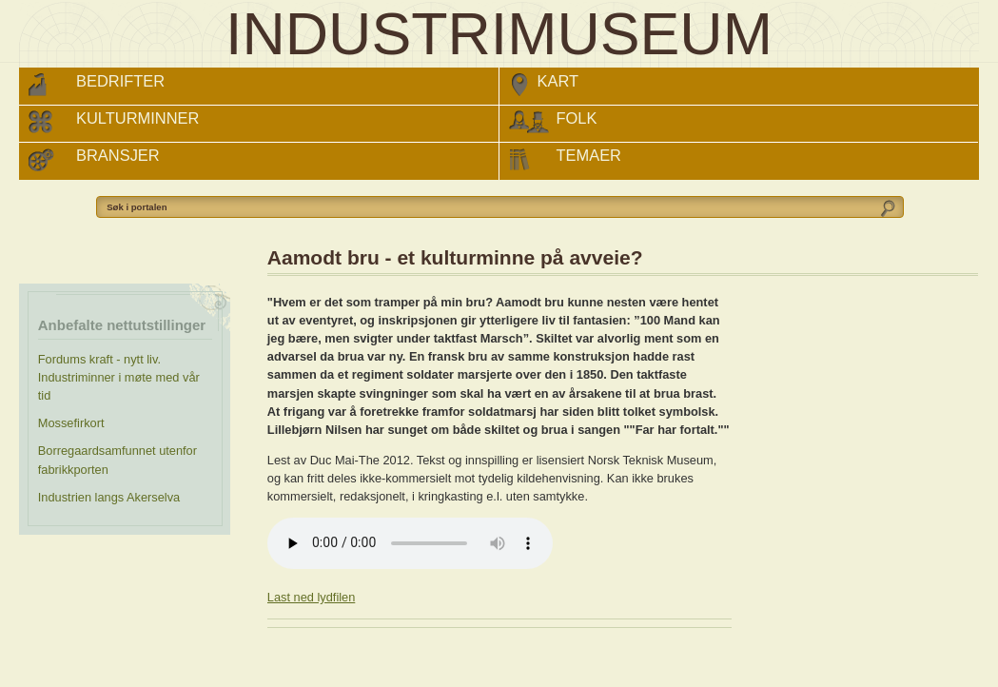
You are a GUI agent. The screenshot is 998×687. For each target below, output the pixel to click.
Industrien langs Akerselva (109, 497)
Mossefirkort (71, 423)
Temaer (589, 155)
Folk (577, 118)
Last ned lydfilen (311, 597)
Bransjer (118, 155)
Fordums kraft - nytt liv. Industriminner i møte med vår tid (119, 377)
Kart (558, 80)
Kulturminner (137, 118)
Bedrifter (120, 80)
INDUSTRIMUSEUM (499, 33)
